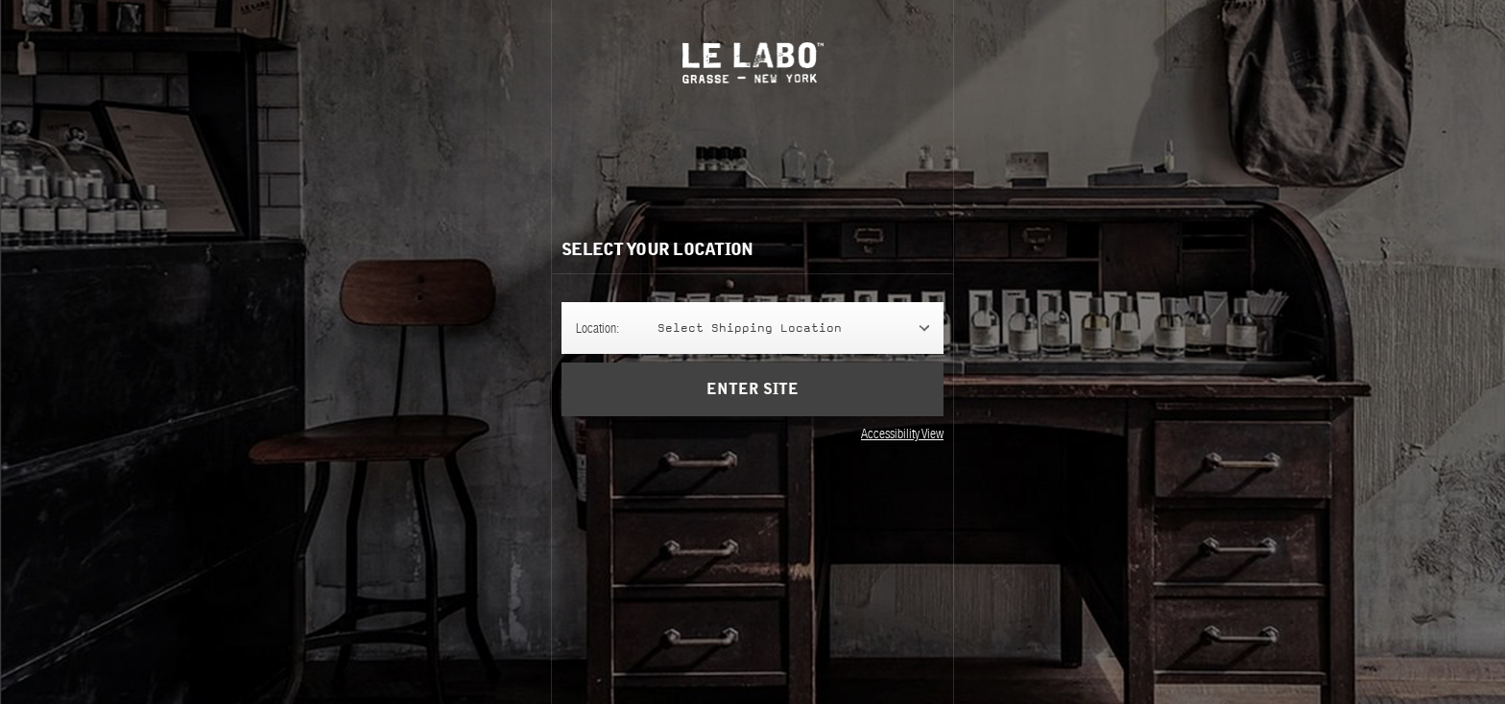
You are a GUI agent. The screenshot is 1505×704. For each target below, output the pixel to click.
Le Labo (753, 62)
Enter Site (752, 403)
